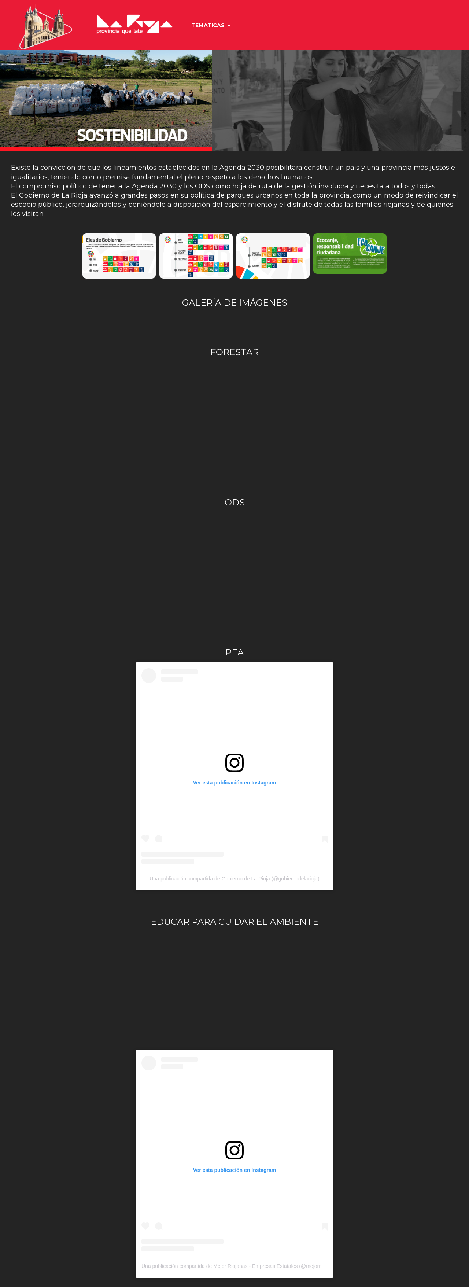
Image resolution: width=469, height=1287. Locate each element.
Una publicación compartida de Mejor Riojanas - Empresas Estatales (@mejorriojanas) (240, 1266)
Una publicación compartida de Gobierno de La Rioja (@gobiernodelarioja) (234, 879)
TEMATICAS (210, 25)
